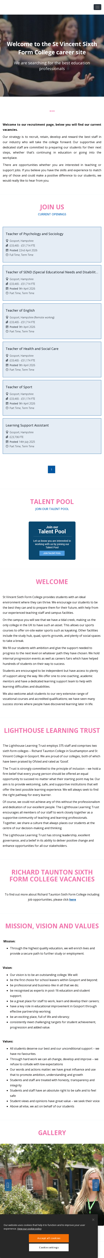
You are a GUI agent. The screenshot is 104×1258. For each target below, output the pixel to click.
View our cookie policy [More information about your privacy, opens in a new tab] (29, 1228)
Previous (8, 1185)
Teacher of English (20, 310)
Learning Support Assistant (27, 425)
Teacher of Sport (19, 387)
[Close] (93, 1220)
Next (95, 1185)
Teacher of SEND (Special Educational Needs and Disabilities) (52, 272)
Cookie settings (49, 1247)
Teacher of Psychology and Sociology (34, 234)
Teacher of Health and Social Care (32, 348)
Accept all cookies (48, 1238)
